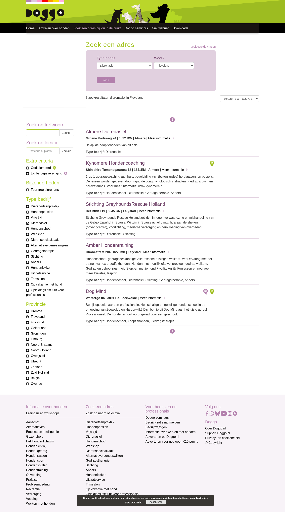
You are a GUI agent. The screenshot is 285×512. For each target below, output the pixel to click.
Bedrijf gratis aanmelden (162, 422)
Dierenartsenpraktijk (100, 422)
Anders (91, 470)
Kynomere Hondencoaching (115, 163)
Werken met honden (40, 503)
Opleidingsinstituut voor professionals (112, 494)
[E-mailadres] (173, 458)
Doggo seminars (136, 28)
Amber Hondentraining (110, 245)
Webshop (92, 446)
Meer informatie (159, 138)
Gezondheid (34, 436)
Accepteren (155, 502)
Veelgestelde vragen (203, 46)
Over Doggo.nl (215, 428)
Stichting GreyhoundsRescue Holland (125, 204)
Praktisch (32, 479)
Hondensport (35, 460)
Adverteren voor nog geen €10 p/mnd (171, 441)
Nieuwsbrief (160, 28)
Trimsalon (93, 484)
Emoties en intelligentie (42, 431)
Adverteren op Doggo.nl (162, 436)
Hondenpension (97, 427)
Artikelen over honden (54, 28)
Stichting (92, 465)
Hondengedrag (36, 451)
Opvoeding (33, 475)
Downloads (180, 28)
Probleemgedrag (38, 484)
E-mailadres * (155, 452)
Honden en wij (36, 446)
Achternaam (154, 478)
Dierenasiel (94, 436)
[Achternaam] (173, 484)
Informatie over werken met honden (170, 432)
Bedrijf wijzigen (156, 427)
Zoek (106, 80)
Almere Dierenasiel (106, 131)
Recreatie (33, 489)
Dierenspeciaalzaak (100, 451)
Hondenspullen (36, 465)
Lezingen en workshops (43, 413)
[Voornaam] (173, 471)
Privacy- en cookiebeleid (222, 438)
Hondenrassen (36, 455)
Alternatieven (35, 427)
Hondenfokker (96, 475)
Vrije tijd (91, 431)
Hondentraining (37, 470)
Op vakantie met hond (101, 489)
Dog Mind (96, 291)
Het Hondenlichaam (40, 441)
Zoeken (66, 132)
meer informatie (133, 502)
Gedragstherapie (97, 460)
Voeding (32, 498)
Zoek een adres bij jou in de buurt (97, 28)
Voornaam (153, 465)
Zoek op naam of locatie (103, 413)
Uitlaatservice (95, 479)
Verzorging (33, 494)
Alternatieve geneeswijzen (104, 455)
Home (30, 28)
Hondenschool (96, 441)
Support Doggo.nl (217, 433)
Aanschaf (32, 422)
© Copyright (213, 442)
